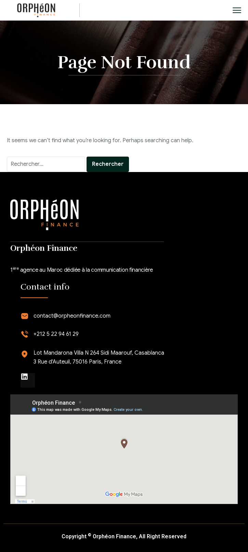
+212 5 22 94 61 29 (56, 334)
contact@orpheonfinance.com (72, 315)
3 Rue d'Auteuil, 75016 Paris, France (77, 361)
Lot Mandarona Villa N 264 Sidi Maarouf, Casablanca (99, 352)
